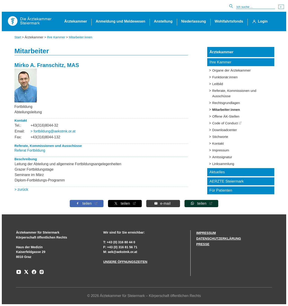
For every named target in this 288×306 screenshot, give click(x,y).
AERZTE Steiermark (226, 181)
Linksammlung (223, 164)
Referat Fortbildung (29, 150)
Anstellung (163, 21)
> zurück (21, 189)
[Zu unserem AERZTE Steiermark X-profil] (25, 273)
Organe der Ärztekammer (231, 70)
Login (263, 21)
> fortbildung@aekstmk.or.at (52, 131)
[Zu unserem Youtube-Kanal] (18, 273)
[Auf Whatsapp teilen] (201, 203)
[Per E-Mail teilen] (163, 203)
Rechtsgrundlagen (226, 103)
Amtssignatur (222, 157)
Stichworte (220, 137)
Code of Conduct (225, 123)
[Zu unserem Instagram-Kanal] (40, 273)
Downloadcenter (224, 130)
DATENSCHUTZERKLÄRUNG (218, 238)
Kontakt (218, 143)
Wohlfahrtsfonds (229, 21)
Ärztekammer (75, 21)
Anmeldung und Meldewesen (120, 21)
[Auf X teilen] (125, 203)
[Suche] (255, 7)
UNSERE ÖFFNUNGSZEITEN (125, 262)
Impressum (220, 150)
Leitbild (217, 84)
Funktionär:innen (225, 77)
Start (17, 37)
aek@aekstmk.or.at (122, 252)
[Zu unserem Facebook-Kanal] (33, 273)
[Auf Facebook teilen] (86, 203)
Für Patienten (220, 190)
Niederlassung (193, 21)
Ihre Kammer (56, 37)
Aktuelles (217, 172)
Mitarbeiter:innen (80, 37)
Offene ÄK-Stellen (225, 116)
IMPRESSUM (206, 233)
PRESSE (202, 244)
